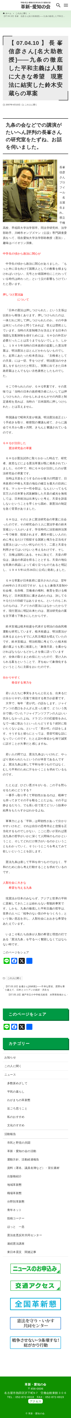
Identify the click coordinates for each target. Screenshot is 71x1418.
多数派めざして (17, 1085)
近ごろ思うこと (17, 1111)
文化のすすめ (16, 1127)
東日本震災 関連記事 (21, 1254)
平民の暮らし (16, 1094)
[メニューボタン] (66, 5)
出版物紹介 (14, 1178)
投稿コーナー (16, 1221)
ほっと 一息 (16, 1229)
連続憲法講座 (16, 1246)
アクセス (35, 1401)
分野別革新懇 (16, 1204)
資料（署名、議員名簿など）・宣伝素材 (33, 1170)
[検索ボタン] (58, 5)
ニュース (10, 1077)
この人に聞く (31, 105)
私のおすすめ (16, 1119)
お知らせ (10, 1060)
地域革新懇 (14, 1187)
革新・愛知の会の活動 (21, 1153)
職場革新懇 (14, 1195)
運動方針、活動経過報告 (23, 1162)
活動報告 (10, 1136)
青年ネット (14, 1212)
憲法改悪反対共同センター (24, 1237)
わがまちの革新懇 (18, 1102)
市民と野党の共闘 (18, 1145)
